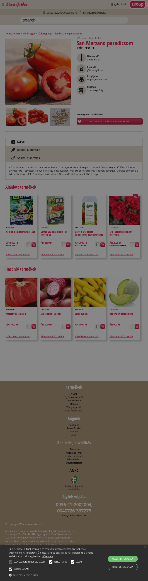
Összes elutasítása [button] (122, 567)
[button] (10, 562)
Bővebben (47, 556)
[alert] (74, 290)
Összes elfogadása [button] (122, 558)
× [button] (145, 547)
